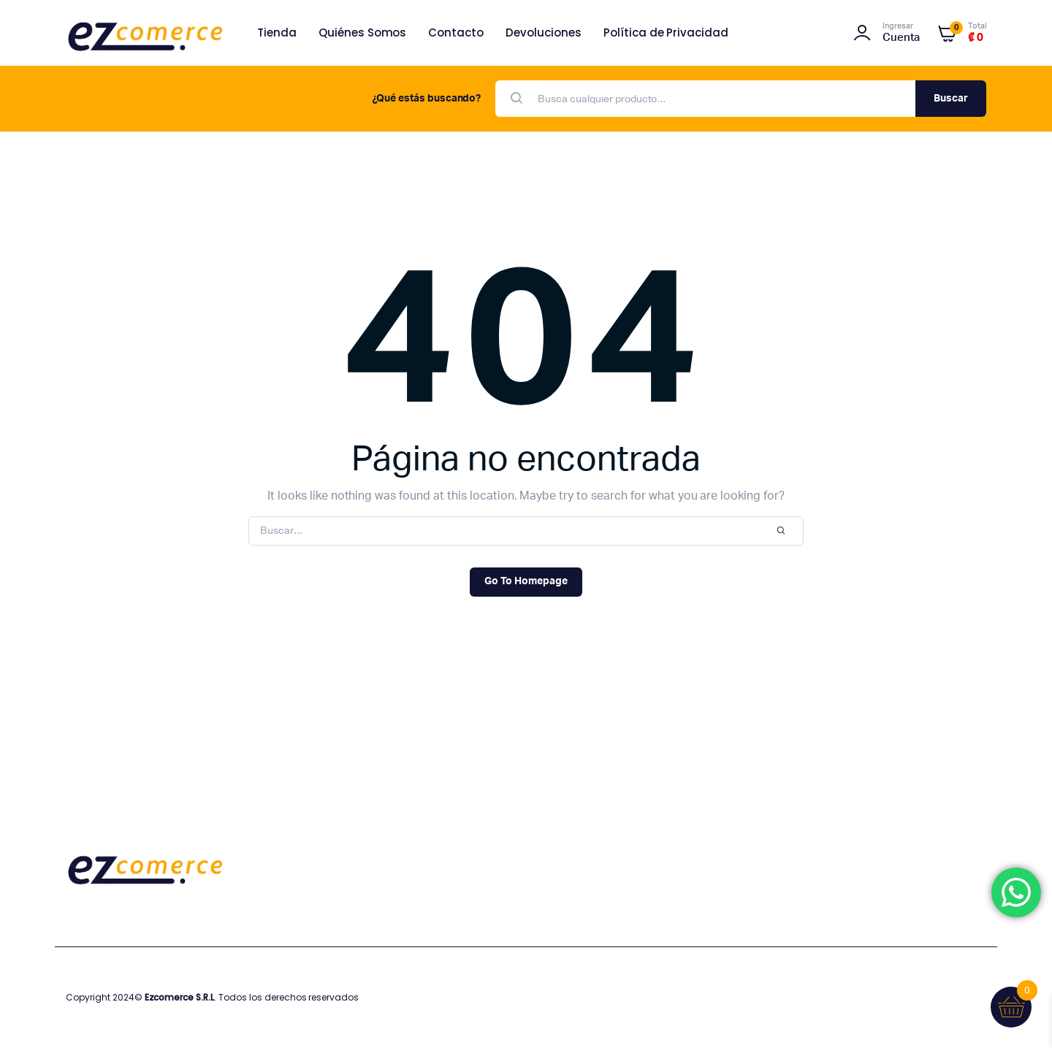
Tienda (277, 32)
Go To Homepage (526, 581)
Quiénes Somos (363, 32)
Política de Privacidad (665, 32)
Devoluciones (544, 32)
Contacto (456, 32)
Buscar (951, 98)
